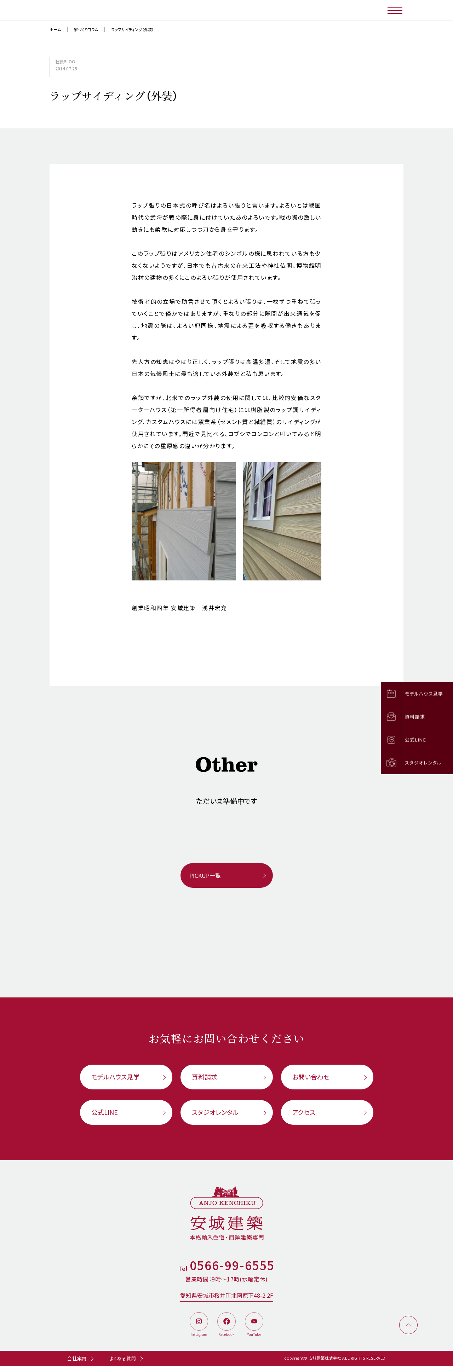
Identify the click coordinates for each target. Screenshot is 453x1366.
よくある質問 (122, 1358)
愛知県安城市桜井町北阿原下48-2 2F (226, 1295)
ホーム (55, 29)
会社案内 (77, 1358)
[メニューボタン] (395, 10)
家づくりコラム (86, 29)
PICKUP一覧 (205, 875)
